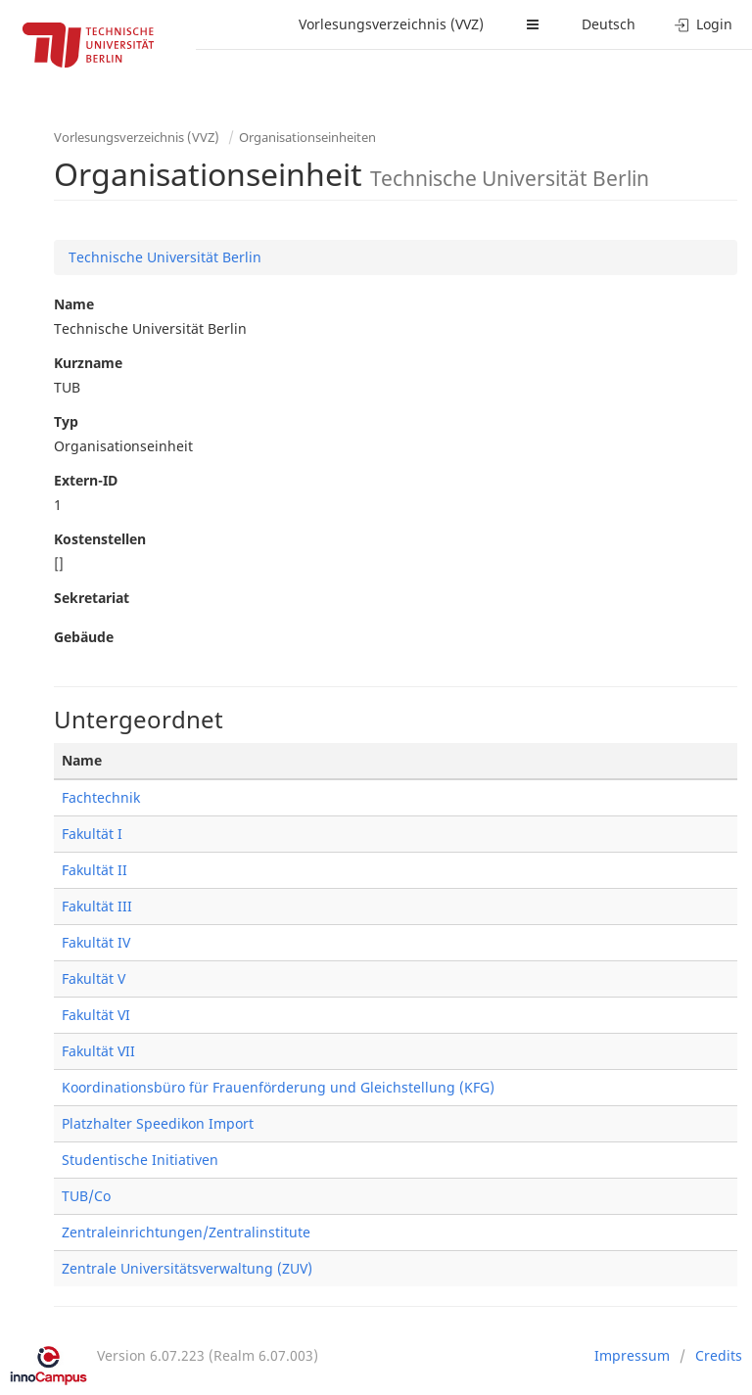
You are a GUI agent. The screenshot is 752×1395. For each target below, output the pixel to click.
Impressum (632, 1355)
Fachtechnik (101, 797)
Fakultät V (93, 978)
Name (74, 304)
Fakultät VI (96, 1014)
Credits (718, 1355)
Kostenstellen (100, 539)
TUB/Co (86, 1195)
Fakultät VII (98, 1051)
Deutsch (608, 24)
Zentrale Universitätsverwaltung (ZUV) (187, 1268)
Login (703, 24)
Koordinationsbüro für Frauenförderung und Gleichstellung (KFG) (278, 1087)
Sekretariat (91, 597)
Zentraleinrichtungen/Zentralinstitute (186, 1232)
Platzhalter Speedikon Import (158, 1123)
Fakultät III (97, 906)
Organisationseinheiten (307, 137)
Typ (66, 421)
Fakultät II (94, 869)
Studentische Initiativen (140, 1159)
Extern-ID (86, 480)
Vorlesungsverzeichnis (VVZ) (391, 24)
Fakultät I (92, 833)
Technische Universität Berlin (165, 257)
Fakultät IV (96, 942)
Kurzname (88, 362)
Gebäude (84, 637)
